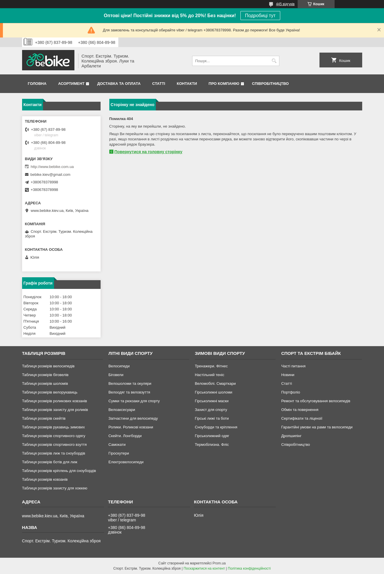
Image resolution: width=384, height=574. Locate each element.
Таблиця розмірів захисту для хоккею (54, 488)
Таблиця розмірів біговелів (45, 375)
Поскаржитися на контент (204, 568)
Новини (287, 375)
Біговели (116, 375)
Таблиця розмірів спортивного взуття (54, 444)
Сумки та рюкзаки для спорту (134, 401)
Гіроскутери (118, 453)
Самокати (117, 444)
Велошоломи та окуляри (129, 383)
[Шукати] (274, 61)
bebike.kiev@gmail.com (50, 174)
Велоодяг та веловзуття (129, 392)
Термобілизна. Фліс (212, 444)
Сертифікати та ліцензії (301, 418)
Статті (158, 83)
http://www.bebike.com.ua (52, 166)
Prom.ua (219, 563)
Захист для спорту (211, 409)
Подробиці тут (260, 15)
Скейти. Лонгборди (125, 436)
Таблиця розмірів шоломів (45, 383)
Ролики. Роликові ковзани (130, 427)
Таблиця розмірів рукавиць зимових (53, 427)
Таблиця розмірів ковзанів (45, 479)
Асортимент (71, 83)
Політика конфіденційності (249, 568)
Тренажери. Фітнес (211, 366)
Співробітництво (270, 83)
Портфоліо (290, 392)
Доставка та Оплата (118, 83)
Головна (37, 83)
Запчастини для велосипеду (133, 418)
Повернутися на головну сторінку (149, 151)
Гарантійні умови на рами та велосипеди (316, 427)
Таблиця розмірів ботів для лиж (49, 462)
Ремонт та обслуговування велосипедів (315, 401)
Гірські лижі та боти (212, 418)
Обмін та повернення (299, 409)
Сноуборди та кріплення (216, 427)
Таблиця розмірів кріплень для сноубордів (59, 471)
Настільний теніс (209, 375)
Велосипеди (119, 366)
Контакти (187, 83)
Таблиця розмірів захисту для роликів (55, 409)
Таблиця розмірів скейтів (44, 418)
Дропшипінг (291, 436)
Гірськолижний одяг (212, 436)
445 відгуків (285, 4)
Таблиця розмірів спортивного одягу (53, 436)
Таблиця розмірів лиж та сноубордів (53, 453)
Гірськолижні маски (211, 401)
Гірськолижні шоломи (213, 392)
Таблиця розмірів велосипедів (48, 366)
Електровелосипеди (126, 462)
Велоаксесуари (121, 409)
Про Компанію (224, 83)
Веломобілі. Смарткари (215, 383)
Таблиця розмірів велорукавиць (50, 392)
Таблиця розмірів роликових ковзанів (54, 401)
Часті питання (293, 366)
